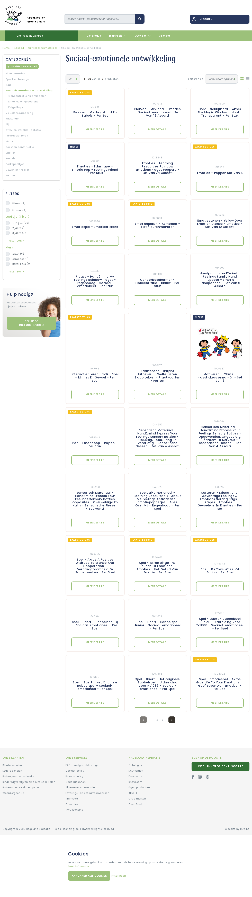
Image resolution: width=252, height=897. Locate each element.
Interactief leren (17, 135)
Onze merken (137, 798)
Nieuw (18, 203)
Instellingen (118, 875)
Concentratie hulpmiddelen (27, 96)
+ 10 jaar (17, 223)
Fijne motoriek (15, 73)
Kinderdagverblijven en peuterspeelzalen (29, 782)
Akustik (133, 793)
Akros (15, 254)
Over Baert (135, 804)
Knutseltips (136, 770)
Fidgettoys (15, 107)
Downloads (135, 776)
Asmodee (18, 259)
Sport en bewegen (18, 79)
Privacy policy (74, 776)
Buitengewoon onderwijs (18, 776)
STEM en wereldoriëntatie (23, 130)
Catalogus (94, 35)
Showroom (135, 782)
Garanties (72, 804)
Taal (9, 85)
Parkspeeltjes (15, 164)
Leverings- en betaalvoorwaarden (87, 793)
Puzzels (10, 158)
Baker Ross (19, 264)
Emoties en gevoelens (23, 101)
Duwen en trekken (18, 170)
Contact (164, 35)
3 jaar (16, 233)
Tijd (8, 124)
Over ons (143, 36)
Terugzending (74, 809)
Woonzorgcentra (13, 793)
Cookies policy (75, 770)
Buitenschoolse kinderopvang (22, 787)
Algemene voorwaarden (81, 787)
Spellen (11, 153)
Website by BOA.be (237, 829)
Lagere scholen (12, 770)
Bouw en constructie (20, 147)
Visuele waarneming (19, 113)
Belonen (11, 175)
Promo (19, 210)
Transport (72, 798)
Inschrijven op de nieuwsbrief (220, 766)
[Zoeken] (100, 19)
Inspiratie (118, 36)
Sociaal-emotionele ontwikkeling (29, 90)
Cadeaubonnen (76, 782)
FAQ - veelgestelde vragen (83, 765)
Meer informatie (78, 866)
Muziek (10, 141)
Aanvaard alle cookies (89, 876)
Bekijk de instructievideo (31, 323)
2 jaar (16, 228)
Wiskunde (12, 118)
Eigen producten (139, 787)
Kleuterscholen (12, 765)
